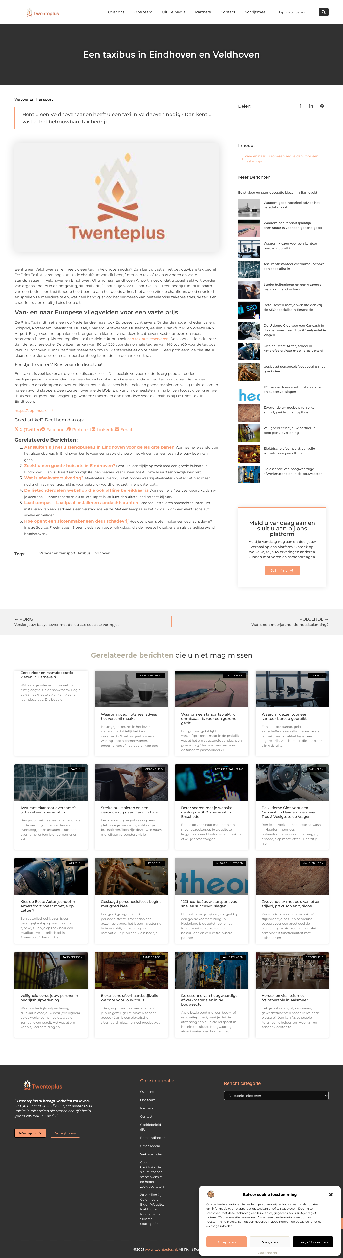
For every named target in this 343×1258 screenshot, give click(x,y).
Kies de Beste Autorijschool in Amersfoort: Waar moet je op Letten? (48, 906)
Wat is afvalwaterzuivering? (54, 477)
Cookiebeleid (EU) (150, 1127)
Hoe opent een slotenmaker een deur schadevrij (76, 521)
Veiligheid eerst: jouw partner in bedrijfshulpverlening (49, 997)
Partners (203, 12)
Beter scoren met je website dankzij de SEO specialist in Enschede (206, 812)
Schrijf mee (255, 12)
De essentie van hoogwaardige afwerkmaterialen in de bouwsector (209, 1000)
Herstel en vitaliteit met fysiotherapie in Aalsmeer (285, 997)
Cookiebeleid (267, 1253)
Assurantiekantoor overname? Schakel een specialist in (48, 809)
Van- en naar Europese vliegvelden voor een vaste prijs (281, 158)
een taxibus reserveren (148, 338)
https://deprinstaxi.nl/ (34, 410)
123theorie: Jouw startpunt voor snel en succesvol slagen (210, 903)
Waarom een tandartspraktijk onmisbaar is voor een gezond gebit (208, 718)
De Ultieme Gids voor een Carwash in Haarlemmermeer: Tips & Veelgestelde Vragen (295, 330)
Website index (151, 1154)
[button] (331, 1194)
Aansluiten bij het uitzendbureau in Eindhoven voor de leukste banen (99, 447)
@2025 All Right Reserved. (171, 1249)
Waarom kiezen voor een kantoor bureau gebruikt (284, 716)
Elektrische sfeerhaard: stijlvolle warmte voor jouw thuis (129, 997)
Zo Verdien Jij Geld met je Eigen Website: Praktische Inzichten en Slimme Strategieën (152, 1209)
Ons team (143, 12)
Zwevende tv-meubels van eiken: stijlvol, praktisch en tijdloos (291, 903)
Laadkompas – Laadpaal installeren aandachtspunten (81, 502)
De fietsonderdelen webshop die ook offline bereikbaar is (86, 490)
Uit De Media (174, 12)
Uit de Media (150, 1146)
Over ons (116, 12)
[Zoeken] (324, 12)
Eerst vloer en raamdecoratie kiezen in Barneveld (277, 192)
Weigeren (270, 1242)
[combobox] (297, 12)
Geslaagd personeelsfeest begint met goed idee (131, 903)
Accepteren (226, 1242)
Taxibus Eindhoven (93, 553)
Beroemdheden (152, 1138)
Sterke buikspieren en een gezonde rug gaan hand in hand (130, 809)
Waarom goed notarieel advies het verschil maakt (129, 716)
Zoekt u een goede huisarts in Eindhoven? (69, 465)
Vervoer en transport (33, 99)
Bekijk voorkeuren (313, 1242)
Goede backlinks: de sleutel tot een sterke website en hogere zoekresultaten (152, 1174)
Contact (228, 12)
